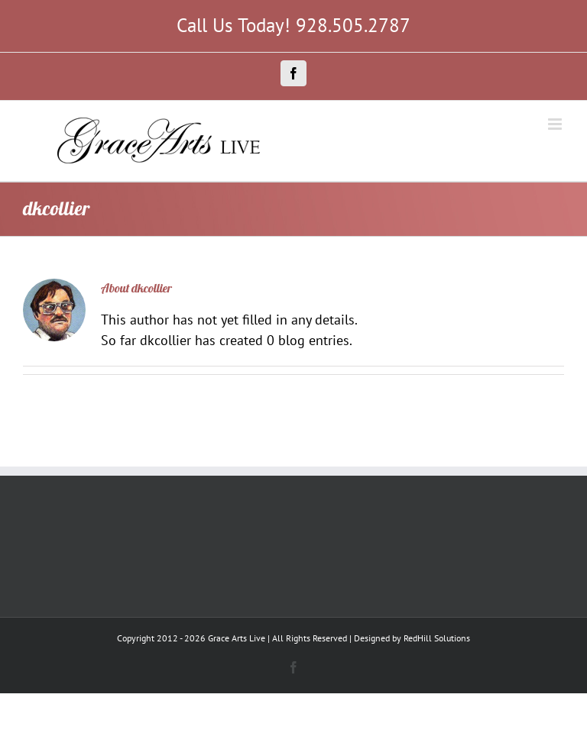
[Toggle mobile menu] (556, 124)
